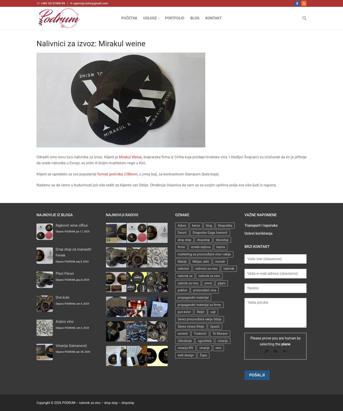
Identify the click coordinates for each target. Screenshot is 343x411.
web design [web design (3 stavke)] (186, 355)
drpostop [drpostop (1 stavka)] (222, 240)
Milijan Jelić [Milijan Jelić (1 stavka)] (200, 261)
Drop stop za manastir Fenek (73, 252)
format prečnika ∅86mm (117, 174)
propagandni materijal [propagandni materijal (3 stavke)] (193, 297)
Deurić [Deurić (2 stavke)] (182, 232)
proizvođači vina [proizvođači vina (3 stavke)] (204, 290)
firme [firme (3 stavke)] (181, 247)
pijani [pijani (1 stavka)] (221, 283)
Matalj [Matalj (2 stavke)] (182, 261)
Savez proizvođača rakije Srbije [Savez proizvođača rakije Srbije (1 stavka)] (199, 319)
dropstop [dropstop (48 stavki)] (203, 240)
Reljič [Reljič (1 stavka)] (201, 312)
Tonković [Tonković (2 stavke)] (200, 333)
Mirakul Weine (130, 157)
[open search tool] (304, 18)
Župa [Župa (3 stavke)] (203, 355)
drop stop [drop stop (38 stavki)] (184, 240)
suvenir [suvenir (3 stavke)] (183, 333)
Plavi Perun (65, 273)
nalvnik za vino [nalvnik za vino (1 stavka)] (188, 283)
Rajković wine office (72, 225)
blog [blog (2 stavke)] (209, 225)
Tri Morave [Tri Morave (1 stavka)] (220, 333)
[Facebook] (297, 3)
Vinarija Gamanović (71, 346)
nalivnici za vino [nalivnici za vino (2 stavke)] (206, 268)
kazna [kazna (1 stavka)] (220, 247)
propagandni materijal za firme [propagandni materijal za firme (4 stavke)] (199, 305)
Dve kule (62, 297)
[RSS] (304, 3)
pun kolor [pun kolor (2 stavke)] (184, 312)
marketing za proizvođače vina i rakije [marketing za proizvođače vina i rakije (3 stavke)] (204, 254)
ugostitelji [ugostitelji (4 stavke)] (205, 341)
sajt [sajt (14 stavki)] (213, 312)
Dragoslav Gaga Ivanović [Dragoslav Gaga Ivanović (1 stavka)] (210, 232)
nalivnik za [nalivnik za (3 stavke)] (185, 276)
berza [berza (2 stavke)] (196, 225)
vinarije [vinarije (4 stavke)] (204, 348)
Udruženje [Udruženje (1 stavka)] (185, 341)
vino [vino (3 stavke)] (218, 348)
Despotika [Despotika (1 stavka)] (225, 225)
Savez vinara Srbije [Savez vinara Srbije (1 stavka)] (191, 326)
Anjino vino (65, 321)
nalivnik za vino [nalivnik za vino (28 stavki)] (209, 276)
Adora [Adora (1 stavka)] (182, 225)
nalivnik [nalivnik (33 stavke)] (228, 268)
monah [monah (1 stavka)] (220, 261)
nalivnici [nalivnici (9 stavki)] (183, 268)
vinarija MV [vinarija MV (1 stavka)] (185, 348)
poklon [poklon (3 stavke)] (182, 290)
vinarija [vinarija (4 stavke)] (223, 341)
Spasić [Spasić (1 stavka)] (215, 326)
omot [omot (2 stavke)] (208, 283)
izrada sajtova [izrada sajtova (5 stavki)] (200, 247)
